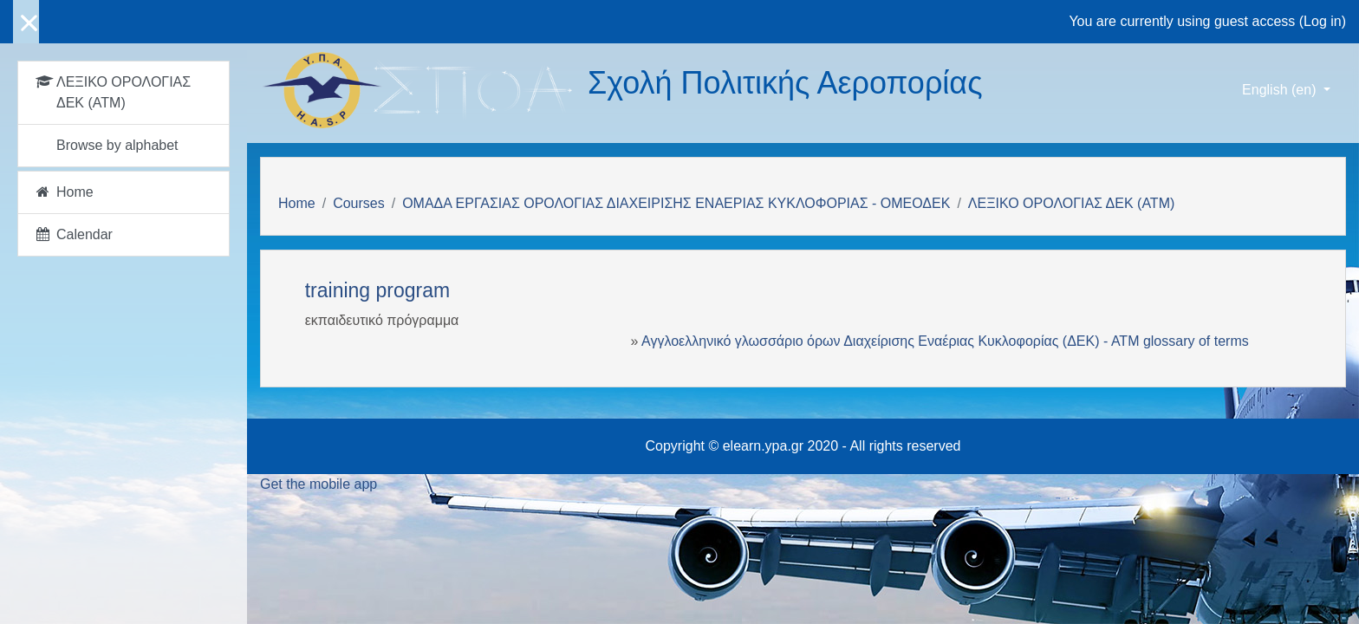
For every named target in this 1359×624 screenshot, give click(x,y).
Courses (359, 203)
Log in (1323, 21)
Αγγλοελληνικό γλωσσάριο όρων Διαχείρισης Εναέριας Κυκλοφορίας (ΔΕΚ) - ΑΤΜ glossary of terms (945, 341)
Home (296, 203)
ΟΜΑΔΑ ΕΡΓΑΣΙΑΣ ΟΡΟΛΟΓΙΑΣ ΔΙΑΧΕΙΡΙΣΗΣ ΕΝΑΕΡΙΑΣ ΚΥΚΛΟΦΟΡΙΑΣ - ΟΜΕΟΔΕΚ (676, 203)
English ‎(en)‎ (1281, 89)
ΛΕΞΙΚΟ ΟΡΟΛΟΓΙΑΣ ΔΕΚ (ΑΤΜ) (1071, 203)
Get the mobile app (318, 484)
